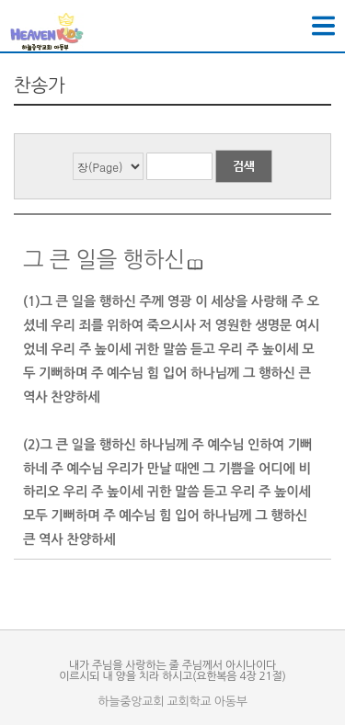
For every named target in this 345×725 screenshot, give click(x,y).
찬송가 (39, 85)
